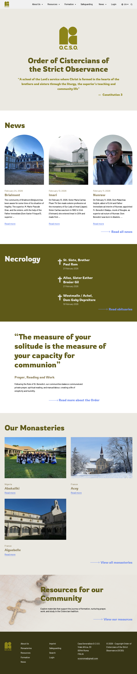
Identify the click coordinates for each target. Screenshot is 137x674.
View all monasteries (111, 562)
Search (52, 653)
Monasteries (26, 648)
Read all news (116, 232)
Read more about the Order (74, 400)
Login (113, 4)
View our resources (112, 619)
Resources (52, 4)
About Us (36, 4)
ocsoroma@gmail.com (88, 658)
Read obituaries (115, 309)
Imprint (52, 643)
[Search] (131, 4)
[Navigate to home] (8, 4)
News (101, 4)
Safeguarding (87, 4)
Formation (69, 4)
